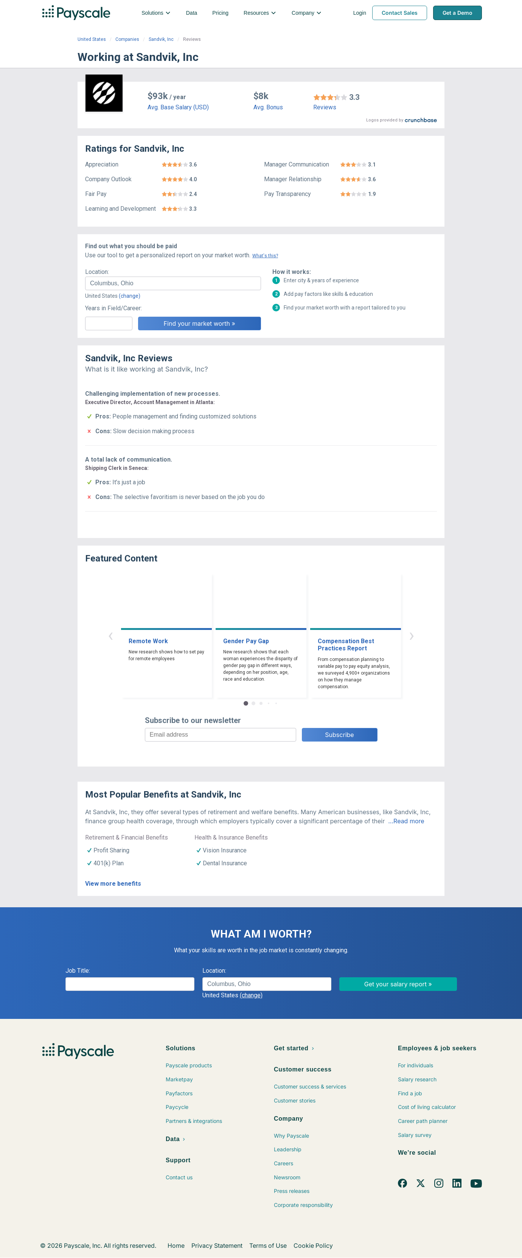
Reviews (324, 107)
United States (92, 39)
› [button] (411, 635)
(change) (129, 296)
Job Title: (77, 970)
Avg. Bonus (268, 107)
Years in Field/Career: (113, 308)
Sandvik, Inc (161, 39)
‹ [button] (110, 635)
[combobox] (173, 283)
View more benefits (113, 883)
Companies (127, 39)
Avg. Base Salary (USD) (178, 107)
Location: (97, 271)
